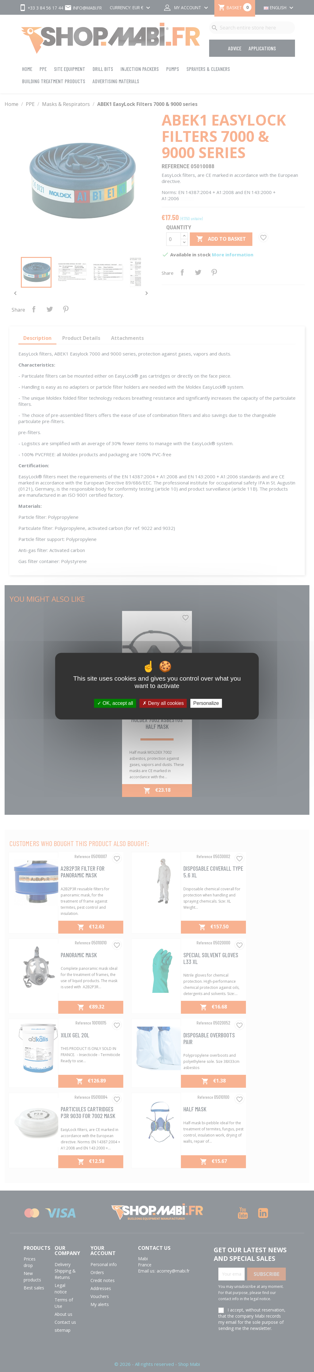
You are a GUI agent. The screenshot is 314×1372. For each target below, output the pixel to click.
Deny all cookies (163, 703)
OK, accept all (115, 703)
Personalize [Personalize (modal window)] (206, 703)
